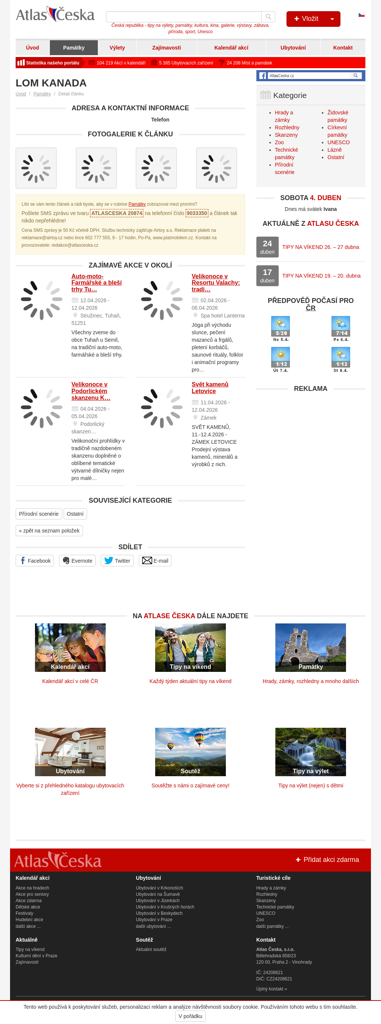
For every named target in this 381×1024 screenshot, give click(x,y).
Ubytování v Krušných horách (165, 907)
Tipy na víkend (30, 949)
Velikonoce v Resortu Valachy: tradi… (216, 283)
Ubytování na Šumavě (158, 894)
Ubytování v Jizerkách (157, 900)
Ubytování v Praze (154, 919)
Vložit (316, 19)
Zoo (279, 142)
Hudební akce (29, 919)
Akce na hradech (32, 888)
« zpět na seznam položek (49, 531)
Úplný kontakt (270, 989)
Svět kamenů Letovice (210, 387)
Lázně (334, 150)
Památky (74, 48)
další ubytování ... (153, 926)
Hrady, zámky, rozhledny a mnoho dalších (311, 681)
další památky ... (272, 926)
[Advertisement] (311, 443)
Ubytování (293, 48)
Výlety (117, 48)
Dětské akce (28, 907)
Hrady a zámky (271, 888)
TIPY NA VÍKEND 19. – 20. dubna (321, 276)
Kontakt (343, 48)
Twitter (117, 560)
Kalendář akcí (231, 48)
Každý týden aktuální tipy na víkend (190, 681)
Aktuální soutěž (151, 949)
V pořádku (190, 1016)
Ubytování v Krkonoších (159, 888)
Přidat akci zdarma (326, 859)
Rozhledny (287, 127)
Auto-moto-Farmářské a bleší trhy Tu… (96, 283)
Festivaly (24, 913)
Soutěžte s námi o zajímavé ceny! (190, 785)
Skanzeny (286, 135)
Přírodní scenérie (39, 514)
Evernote (77, 560)
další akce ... (28, 926)
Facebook (35, 560)
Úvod (32, 48)
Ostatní (75, 514)
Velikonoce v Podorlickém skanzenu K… (91, 391)
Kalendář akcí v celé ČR (70, 681)
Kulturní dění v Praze (36, 955)
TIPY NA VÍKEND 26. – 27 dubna (320, 247)
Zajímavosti (166, 48)
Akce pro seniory (32, 894)
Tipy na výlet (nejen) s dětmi (310, 785)
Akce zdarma (29, 900)
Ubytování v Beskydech (159, 913)
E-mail (155, 560)
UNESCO (338, 142)
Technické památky (275, 907)
